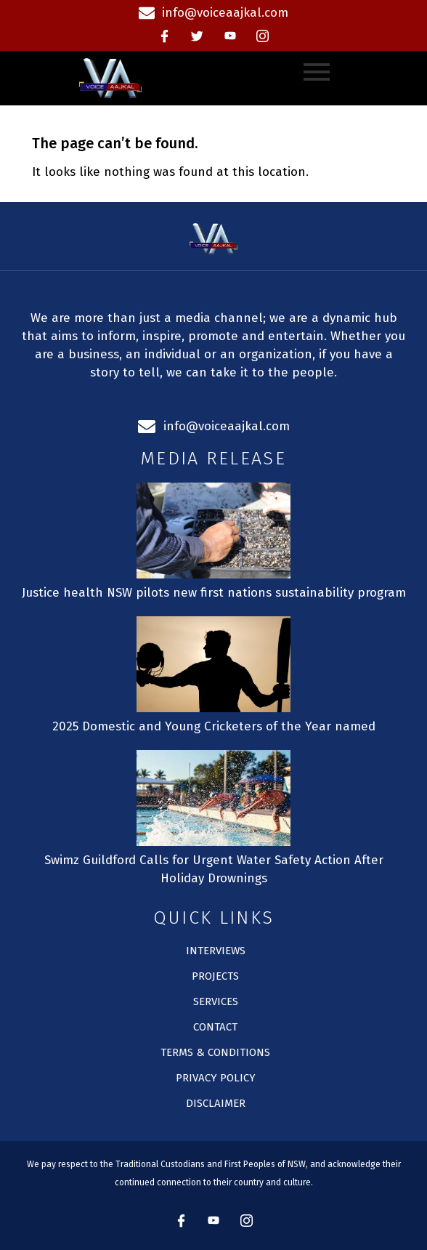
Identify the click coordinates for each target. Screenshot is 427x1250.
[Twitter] (197, 36)
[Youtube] (230, 36)
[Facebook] (165, 36)
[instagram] (263, 36)
